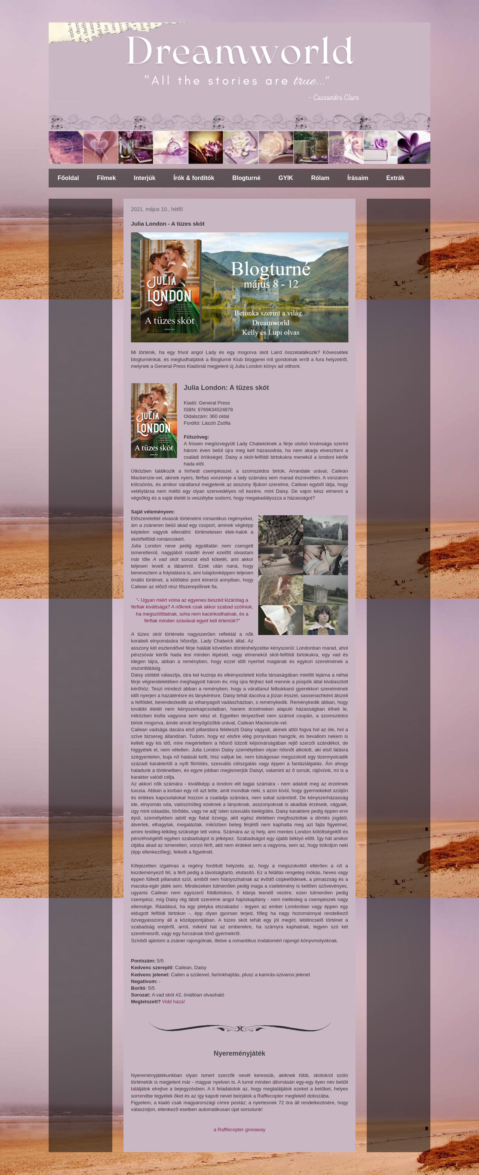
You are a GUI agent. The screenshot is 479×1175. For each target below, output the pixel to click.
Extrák (395, 178)
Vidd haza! (173, 1001)
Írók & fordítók (193, 178)
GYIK (285, 178)
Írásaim (357, 178)
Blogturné (246, 178)
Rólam (320, 178)
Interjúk (145, 178)
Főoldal (68, 178)
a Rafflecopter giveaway (240, 1129)
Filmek (106, 178)
